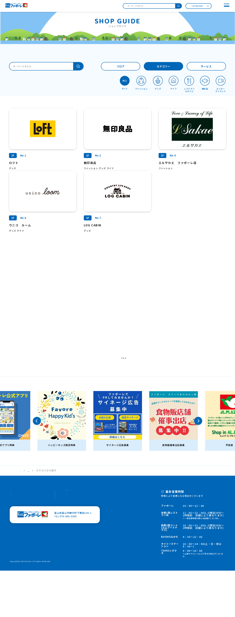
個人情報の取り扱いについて (82, 537)
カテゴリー (163, 66)
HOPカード (16, 551)
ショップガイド (41, 516)
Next (198, 467)
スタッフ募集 (17, 537)
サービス (206, 66)
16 (143, 402)
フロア (121, 66)
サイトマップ (73, 544)
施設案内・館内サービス (23, 544)
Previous (37, 467)
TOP (23, 516)
